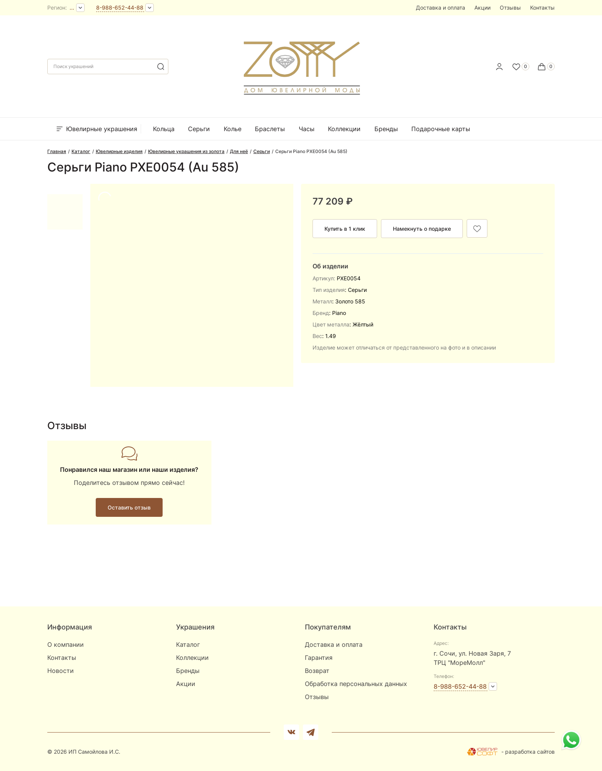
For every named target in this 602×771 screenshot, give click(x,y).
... (72, 7)
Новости (60, 670)
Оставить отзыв (129, 507)
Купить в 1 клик (344, 228)
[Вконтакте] (291, 732)
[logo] (301, 64)
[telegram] (310, 732)
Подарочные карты (440, 129)
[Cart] (546, 66)
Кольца (164, 129)
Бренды (386, 129)
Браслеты (270, 129)
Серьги (199, 129)
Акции (482, 7)
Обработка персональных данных (356, 684)
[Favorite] (520, 66)
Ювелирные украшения (96, 128)
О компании (65, 644)
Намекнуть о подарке (422, 228)
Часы (306, 129)
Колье (232, 129)
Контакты (542, 7)
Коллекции (344, 129)
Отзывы (510, 7)
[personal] (499, 66)
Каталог (188, 644)
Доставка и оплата (440, 7)
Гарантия (319, 657)
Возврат (317, 670)
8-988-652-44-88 (119, 7)
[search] (160, 66)
